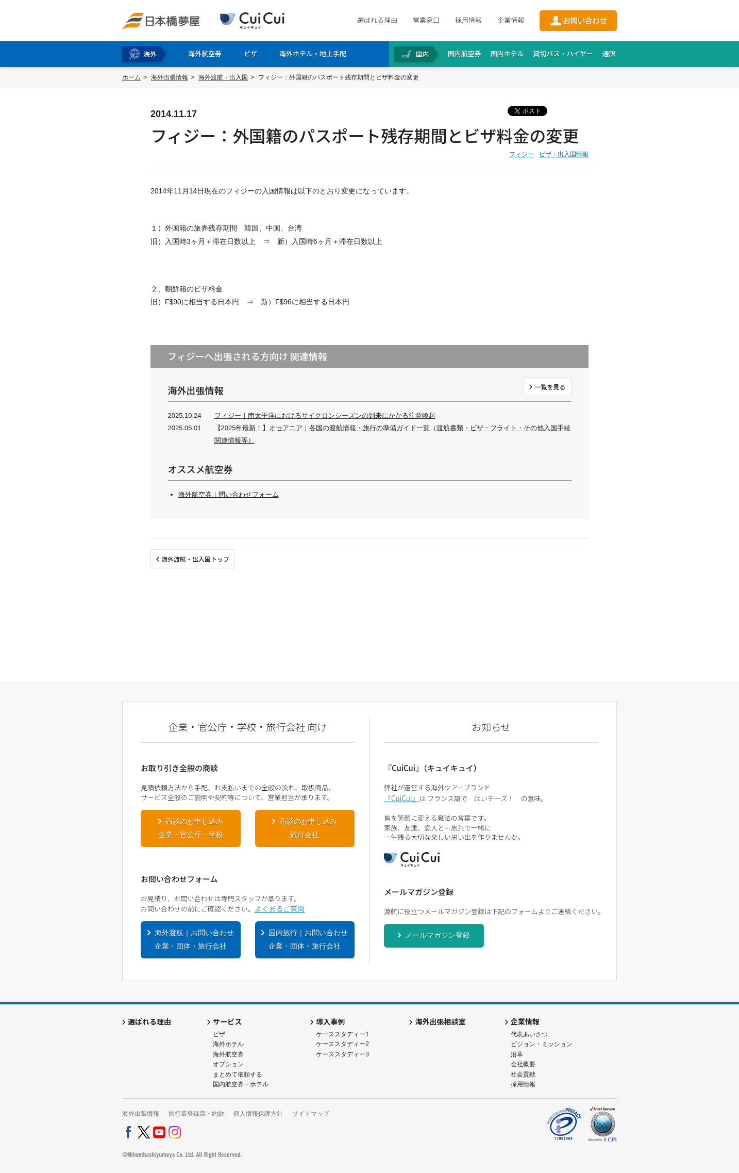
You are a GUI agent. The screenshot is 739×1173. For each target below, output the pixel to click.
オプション (228, 1064)
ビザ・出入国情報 (564, 154)
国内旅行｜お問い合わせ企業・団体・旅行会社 (308, 939)
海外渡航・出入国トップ (195, 559)
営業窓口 (426, 20)
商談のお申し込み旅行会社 (308, 828)
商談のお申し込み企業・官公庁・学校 (190, 828)
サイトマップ (310, 1113)
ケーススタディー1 (342, 1034)
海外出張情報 (169, 77)
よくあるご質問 (280, 908)
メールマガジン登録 (437, 935)
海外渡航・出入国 (223, 77)
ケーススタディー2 (342, 1044)
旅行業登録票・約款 (196, 1113)
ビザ (219, 1034)
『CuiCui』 (401, 798)
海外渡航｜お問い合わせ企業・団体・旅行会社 (194, 939)
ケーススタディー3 (342, 1054)
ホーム (131, 77)
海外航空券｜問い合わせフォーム (228, 494)
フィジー (521, 154)
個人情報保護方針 (258, 1113)
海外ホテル (228, 1044)
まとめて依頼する (237, 1074)
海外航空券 (228, 1054)
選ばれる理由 (377, 20)
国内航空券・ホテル (240, 1084)
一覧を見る (549, 386)
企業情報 (510, 20)
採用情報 (468, 20)
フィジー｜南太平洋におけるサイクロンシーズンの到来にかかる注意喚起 (324, 415)
